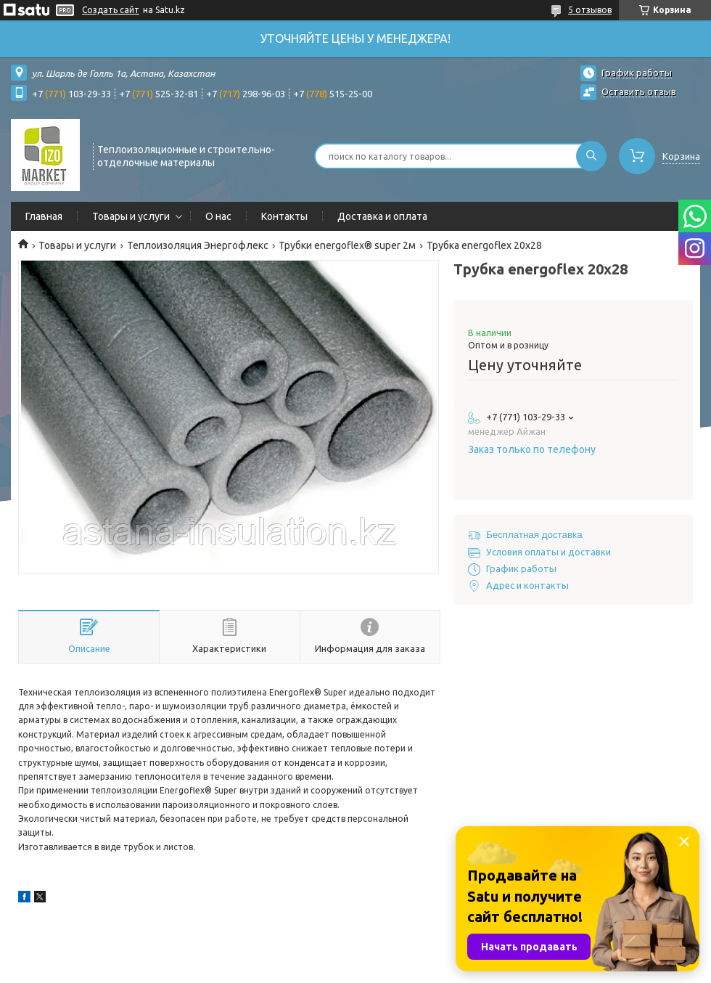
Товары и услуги (131, 216)
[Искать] (591, 156)
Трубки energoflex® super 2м (347, 245)
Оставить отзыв (638, 91)
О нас (218, 216)
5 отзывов (590, 10)
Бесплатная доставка (534, 534)
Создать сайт (110, 10)
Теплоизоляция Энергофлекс (197, 245)
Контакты (284, 216)
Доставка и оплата (382, 216)
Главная (43, 216)
